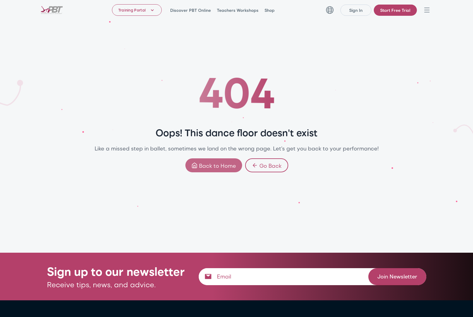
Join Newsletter (397, 276)
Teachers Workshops (237, 10)
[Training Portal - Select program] (137, 10)
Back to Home (213, 165)
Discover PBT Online (190, 10)
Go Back (266, 165)
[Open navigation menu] (426, 10)
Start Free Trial (395, 10)
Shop (270, 10)
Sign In (356, 10)
